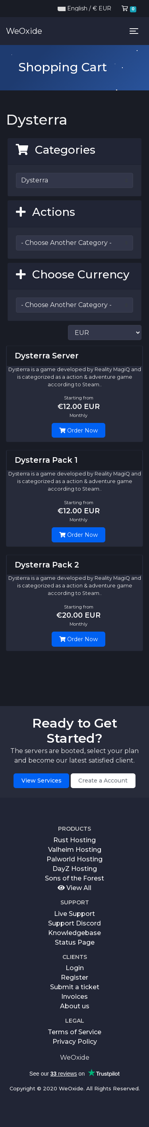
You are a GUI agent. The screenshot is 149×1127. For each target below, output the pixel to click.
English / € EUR (84, 8)
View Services (41, 780)
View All (74, 888)
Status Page (75, 942)
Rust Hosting (74, 840)
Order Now (78, 430)
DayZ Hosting (74, 869)
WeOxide (24, 31)
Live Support (74, 914)
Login (75, 968)
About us (74, 1006)
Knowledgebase (74, 933)
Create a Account (103, 780)
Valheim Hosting (74, 849)
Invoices (74, 996)
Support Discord (74, 923)
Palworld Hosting (74, 859)
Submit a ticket (74, 987)
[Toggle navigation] (134, 31)
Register (74, 977)
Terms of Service (74, 1032)
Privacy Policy (74, 1041)
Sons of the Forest (74, 878)
